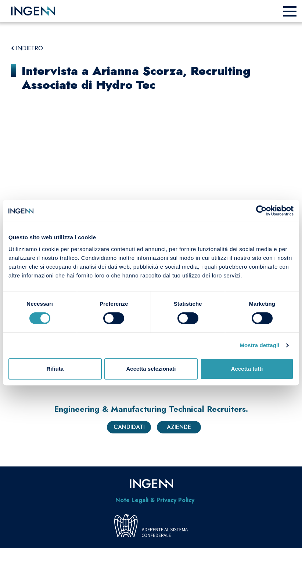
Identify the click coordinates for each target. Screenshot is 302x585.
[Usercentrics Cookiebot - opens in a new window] (261, 210)
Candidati (129, 427)
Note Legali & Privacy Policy (154, 500)
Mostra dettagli (259, 345)
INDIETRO (27, 48)
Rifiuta (55, 369)
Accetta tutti (247, 369)
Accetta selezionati (151, 369)
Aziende (179, 427)
